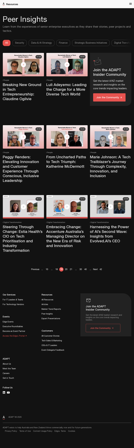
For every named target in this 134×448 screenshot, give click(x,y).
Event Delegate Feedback (53, 350)
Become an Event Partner (14, 331)
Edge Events (8, 322)
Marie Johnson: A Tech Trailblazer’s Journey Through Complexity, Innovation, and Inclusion (110, 166)
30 (80, 269)
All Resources (47, 300)
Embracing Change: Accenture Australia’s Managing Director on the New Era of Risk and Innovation (65, 236)
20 (66, 269)
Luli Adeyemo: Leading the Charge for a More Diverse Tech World (66, 89)
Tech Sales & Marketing (52, 341)
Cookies (71, 431)
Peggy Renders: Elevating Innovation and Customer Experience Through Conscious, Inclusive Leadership (21, 169)
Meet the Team (9, 369)
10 (47, 269)
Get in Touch (8, 378)
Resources (12, 4)
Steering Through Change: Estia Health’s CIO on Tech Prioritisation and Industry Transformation (22, 238)
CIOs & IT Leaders (49, 345)
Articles (45, 304)
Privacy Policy (11, 431)
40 (85, 269)
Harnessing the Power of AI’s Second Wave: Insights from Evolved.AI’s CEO (109, 233)
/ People (6, 80)
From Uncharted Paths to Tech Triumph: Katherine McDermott (66, 162)
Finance (63, 43)
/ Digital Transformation (12, 222)
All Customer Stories (50, 336)
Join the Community (107, 97)
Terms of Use (25, 431)
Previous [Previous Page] (35, 269)
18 (56, 269)
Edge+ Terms (60, 431)
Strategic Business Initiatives (91, 43)
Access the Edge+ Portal (14, 336)
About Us (7, 364)
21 (71, 269)
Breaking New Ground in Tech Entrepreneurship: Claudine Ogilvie (22, 91)
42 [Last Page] (101, 269)
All (6, 43)
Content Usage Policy (42, 431)
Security (19, 43)
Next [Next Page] (95, 269)
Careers (6, 373)
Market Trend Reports (51, 309)
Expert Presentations (51, 319)
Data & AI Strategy (41, 43)
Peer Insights (47, 314)
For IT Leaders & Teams (13, 300)
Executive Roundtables (13, 327)
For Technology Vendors (13, 304)
